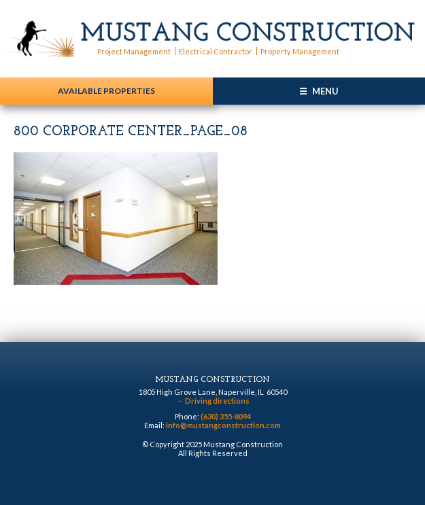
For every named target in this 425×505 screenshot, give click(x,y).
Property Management (299, 51)
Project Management (134, 51)
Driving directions (213, 400)
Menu (325, 91)
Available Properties (106, 91)
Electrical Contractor (215, 51)
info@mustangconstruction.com (223, 425)
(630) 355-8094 (226, 416)
